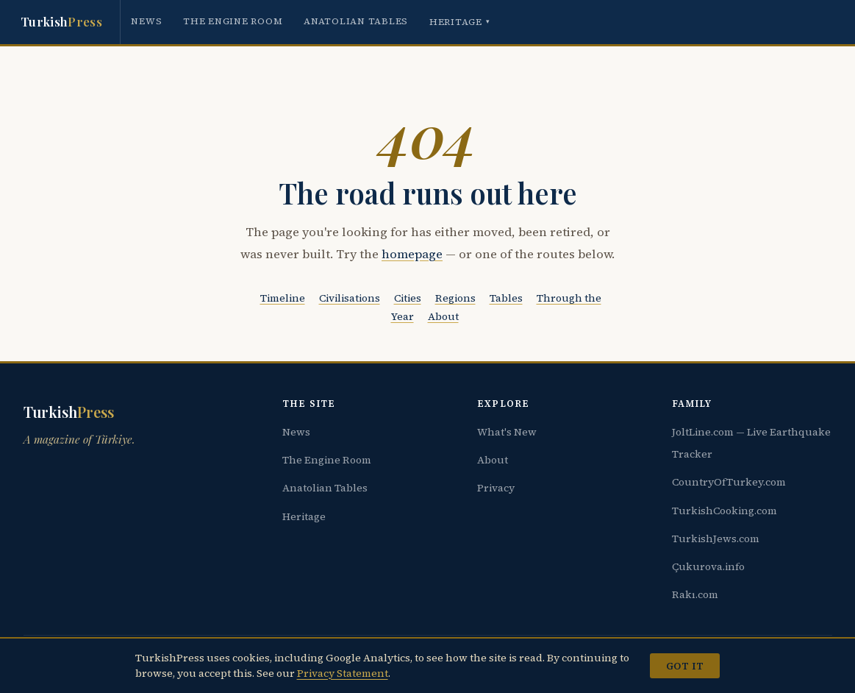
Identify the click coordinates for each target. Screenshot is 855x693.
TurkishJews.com (715, 538)
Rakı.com (695, 594)
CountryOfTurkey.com (729, 482)
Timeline (282, 298)
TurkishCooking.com (724, 510)
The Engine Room (232, 21)
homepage (412, 254)
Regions (455, 298)
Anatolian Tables (356, 21)
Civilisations (349, 298)
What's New (507, 431)
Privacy (496, 487)
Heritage (459, 21)
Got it (685, 665)
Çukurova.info (708, 566)
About (443, 316)
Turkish (61, 22)
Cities (407, 298)
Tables (506, 298)
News (146, 21)
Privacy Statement (342, 673)
